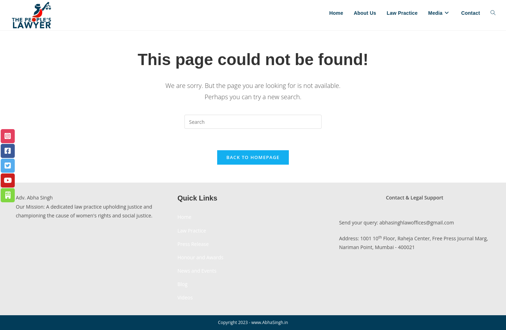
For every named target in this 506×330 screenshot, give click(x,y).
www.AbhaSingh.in (269, 322)
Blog (182, 284)
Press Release (193, 244)
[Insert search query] (253, 122)
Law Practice (191, 230)
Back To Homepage (252, 157)
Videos (185, 297)
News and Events (196, 270)
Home (184, 217)
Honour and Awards (200, 257)
